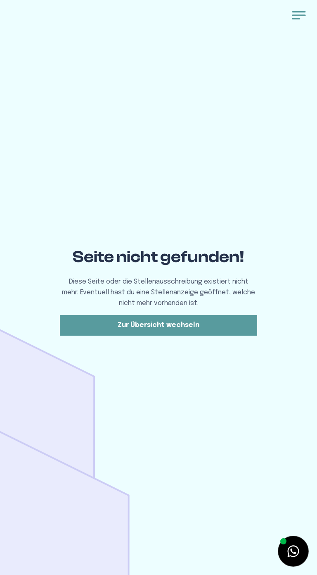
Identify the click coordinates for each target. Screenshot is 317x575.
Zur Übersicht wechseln (158, 325)
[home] (55, 18)
